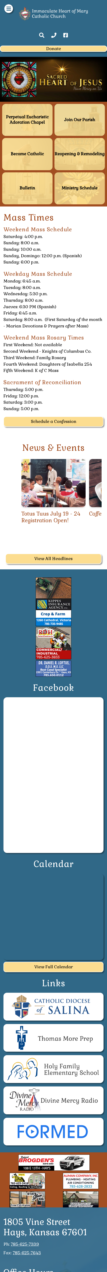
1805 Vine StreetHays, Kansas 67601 (45, 1227)
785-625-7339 (25, 1244)
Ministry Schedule (79, 174)
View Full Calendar (53, 967)
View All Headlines (53, 558)
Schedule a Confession (53, 421)
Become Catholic (27, 140)
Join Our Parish (80, 106)
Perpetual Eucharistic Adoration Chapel (27, 107)
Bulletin (27, 174)
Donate (53, 48)
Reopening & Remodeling (79, 140)
